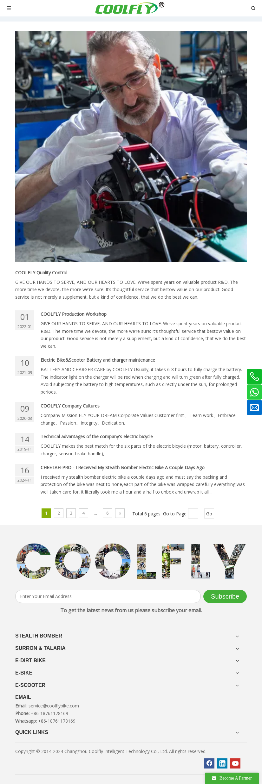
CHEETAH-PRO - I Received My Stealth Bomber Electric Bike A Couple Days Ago (123, 467)
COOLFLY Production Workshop (74, 314)
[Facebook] (209, 763)
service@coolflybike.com (54, 706)
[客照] (131, 561)
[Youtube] (235, 763)
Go (209, 514)
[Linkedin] (222, 763)
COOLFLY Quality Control (41, 273)
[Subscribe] (225, 596)
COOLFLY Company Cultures (70, 406)
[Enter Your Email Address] (108, 596)
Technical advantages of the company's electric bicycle (97, 436)
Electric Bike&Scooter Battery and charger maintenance (98, 360)
